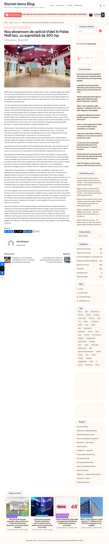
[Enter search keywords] (90, 31)
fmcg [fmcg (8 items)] (86, 325)
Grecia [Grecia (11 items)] (93, 325)
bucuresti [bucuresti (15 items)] (80, 315)
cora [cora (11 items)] (79, 321)
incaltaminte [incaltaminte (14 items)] (81, 331)
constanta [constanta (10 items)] (91, 318)
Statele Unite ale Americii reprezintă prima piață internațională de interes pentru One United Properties (89, 156)
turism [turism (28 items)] (91, 361)
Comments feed (84, 297)
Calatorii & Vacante (84, 253)
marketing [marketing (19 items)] (92, 341)
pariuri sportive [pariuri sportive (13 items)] (82, 348)
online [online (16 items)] (79, 345)
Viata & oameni (82, 277)
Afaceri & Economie (11, 27)
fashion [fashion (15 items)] (80, 325)
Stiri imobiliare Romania (85, 462)
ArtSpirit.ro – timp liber (85, 450)
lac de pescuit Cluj (83, 458)
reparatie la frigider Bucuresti (87, 431)
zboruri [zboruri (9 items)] (97, 365)
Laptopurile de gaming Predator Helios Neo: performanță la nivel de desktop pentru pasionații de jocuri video (89, 89)
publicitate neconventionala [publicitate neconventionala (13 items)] (85, 351)
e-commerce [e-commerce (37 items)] (94, 321)
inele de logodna (82, 470)
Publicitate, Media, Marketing (87, 261)
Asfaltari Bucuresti (83, 482)
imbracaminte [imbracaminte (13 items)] (87, 328)
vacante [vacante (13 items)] (80, 365)
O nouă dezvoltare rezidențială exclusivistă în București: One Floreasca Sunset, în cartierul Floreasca (87, 146)
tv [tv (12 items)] (96, 361)
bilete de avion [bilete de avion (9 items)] (95, 311)
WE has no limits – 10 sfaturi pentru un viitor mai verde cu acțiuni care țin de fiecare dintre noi (89, 222)
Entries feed (83, 293)
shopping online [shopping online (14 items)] (82, 361)
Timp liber (80, 269)
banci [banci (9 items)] (86, 311)
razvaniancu (22, 241)
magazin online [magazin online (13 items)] (82, 341)
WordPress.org (84, 301)
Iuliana (79, 210)
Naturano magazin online (85, 434)
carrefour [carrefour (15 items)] (96, 315)
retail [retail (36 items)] (87, 355)
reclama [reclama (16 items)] (98, 351)
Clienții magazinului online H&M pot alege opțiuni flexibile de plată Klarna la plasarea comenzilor (89, 99)
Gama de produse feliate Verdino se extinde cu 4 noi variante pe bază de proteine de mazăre (89, 136)
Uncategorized (82, 273)
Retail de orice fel (24, 27)
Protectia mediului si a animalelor (88, 257)
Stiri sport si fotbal (83, 478)
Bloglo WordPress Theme (74, 540)
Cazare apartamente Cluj (86, 454)
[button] (20, 245)
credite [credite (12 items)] (86, 321)
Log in (81, 289)
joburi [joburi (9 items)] (96, 331)
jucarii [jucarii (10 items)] (79, 335)
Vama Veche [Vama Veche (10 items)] (89, 365)
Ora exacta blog (82, 427)
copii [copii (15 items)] (99, 318)
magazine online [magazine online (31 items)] (91, 338)
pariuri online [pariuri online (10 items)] (94, 345)
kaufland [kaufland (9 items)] (86, 335)
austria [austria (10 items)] (80, 311)
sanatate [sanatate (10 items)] (80, 358)
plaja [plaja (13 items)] (90, 348)
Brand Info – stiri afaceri (85, 442)
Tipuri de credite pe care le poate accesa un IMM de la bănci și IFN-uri (89, 164)
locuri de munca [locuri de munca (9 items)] (96, 335)
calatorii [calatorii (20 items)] (88, 315)
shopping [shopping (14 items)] (88, 358)
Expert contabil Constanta (86, 466)
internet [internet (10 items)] (90, 331)
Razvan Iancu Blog (19, 4)
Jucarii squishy (82, 446)
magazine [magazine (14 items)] (80, 338)
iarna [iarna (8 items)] (79, 328)
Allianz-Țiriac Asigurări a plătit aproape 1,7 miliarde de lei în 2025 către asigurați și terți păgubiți (89, 108)
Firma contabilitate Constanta (87, 439)
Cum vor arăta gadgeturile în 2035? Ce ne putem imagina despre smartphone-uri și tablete (89, 126)
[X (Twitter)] (18, 231)
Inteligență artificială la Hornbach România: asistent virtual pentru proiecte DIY (88, 117)
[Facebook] (8, 231)
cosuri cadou (91, 44)
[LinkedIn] (28, 231)
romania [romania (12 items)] (94, 355)
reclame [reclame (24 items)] (80, 355)
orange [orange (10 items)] (86, 345)
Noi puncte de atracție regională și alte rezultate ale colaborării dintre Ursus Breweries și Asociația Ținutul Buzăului (57, 14)
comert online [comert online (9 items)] (81, 318)
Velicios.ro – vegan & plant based (88, 474)
